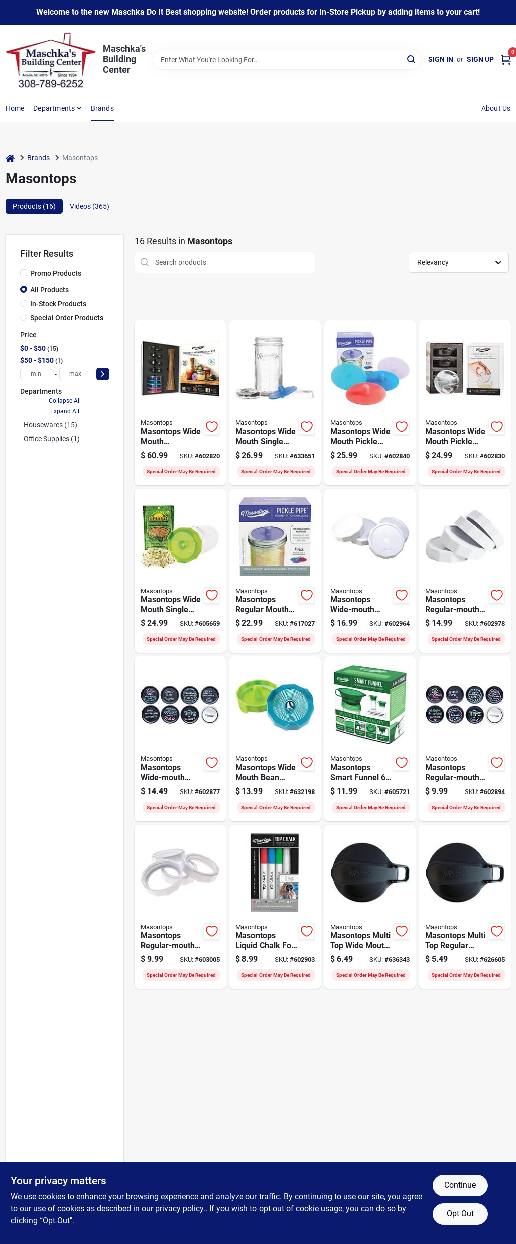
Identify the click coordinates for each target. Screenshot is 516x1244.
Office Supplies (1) (52, 439)
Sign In (440, 59)
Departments (54, 108)
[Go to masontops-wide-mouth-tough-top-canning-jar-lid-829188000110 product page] (370, 571)
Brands (102, 108)
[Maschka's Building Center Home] (51, 60)
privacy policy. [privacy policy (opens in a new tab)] (180, 1208)
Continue (460, 1185)
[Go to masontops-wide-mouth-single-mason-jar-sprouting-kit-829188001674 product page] (180, 571)
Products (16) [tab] (34, 206)
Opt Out (460, 1213)
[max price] (75, 374)
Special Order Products (66, 317)
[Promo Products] (23, 272)
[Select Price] (102, 374)
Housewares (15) (50, 425)
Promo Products (55, 273)
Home (15, 108)
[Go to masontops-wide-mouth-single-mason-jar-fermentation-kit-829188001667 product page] (275, 402)
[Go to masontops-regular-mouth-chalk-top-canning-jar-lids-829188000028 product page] (464, 738)
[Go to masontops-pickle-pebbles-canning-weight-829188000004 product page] (464, 402)
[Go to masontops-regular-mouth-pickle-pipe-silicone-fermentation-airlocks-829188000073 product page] (275, 571)
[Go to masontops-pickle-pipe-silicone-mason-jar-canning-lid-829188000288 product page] (370, 402)
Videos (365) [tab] (89, 206)
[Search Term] (287, 60)
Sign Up (480, 59)
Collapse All (65, 400)
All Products (49, 289)
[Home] (10, 158)
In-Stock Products (58, 303)
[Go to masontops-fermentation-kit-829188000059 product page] (180, 402)
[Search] (412, 59)
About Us (496, 108)
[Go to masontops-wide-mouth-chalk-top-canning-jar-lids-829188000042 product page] (180, 738)
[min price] (36, 374)
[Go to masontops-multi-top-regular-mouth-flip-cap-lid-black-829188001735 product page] (464, 907)
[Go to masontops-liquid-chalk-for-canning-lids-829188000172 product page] (275, 907)
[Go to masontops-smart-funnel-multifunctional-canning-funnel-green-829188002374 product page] (370, 738)
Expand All (64, 411)
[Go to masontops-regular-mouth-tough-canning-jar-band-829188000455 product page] (180, 907)
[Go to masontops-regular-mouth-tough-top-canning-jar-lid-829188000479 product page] (464, 571)
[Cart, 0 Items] (506, 59)
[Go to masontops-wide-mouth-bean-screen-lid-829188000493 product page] (275, 738)
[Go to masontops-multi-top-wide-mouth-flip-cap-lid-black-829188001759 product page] (370, 907)
